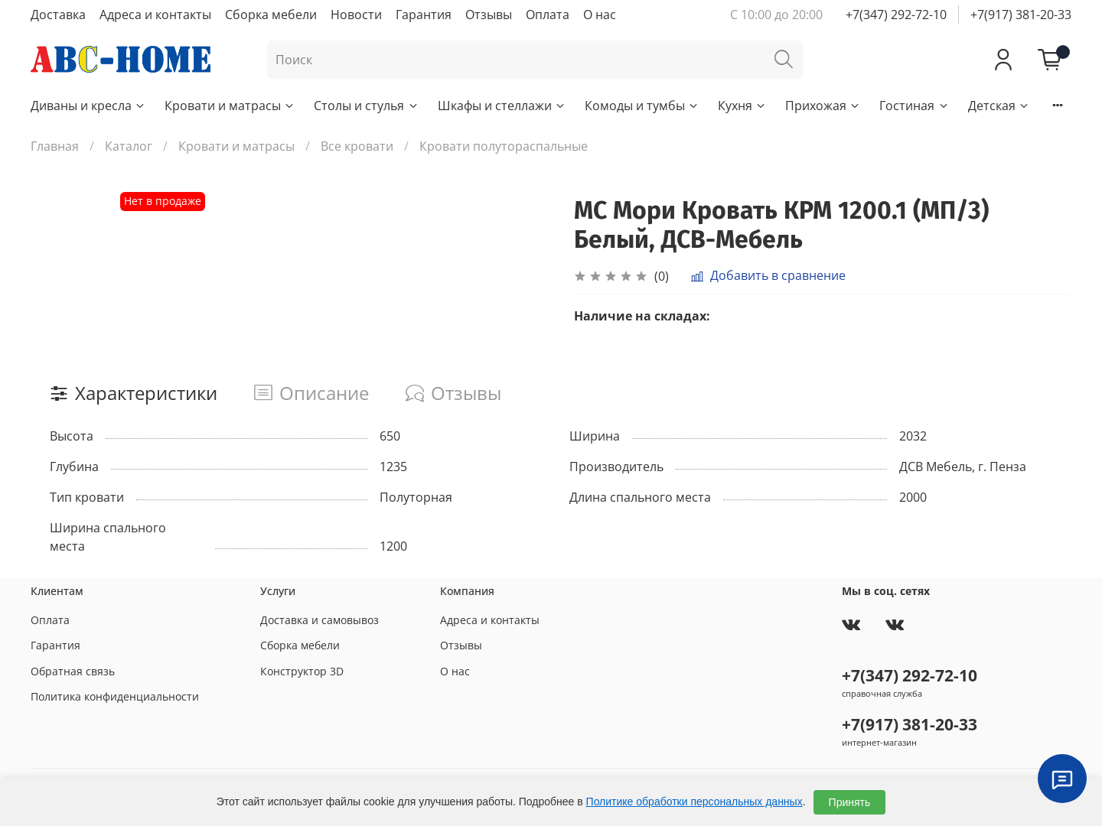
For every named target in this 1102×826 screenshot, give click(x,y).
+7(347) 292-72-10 (896, 14)
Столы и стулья (366, 105)
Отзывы (488, 14)
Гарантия (424, 14)
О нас (599, 14)
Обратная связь (73, 671)
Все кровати (357, 146)
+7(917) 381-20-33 (1020, 14)
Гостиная (914, 105)
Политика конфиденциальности (115, 696)
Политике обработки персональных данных (694, 801)
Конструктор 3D (302, 671)
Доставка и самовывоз (319, 620)
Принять (850, 802)
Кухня (742, 105)
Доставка (58, 14)
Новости (356, 14)
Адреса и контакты (155, 14)
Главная (55, 146)
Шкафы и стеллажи (502, 105)
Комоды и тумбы (642, 105)
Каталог (128, 146)
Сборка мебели (271, 14)
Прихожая (823, 105)
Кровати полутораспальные (503, 146)
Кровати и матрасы (230, 105)
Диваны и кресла (88, 105)
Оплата (547, 14)
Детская (999, 105)
